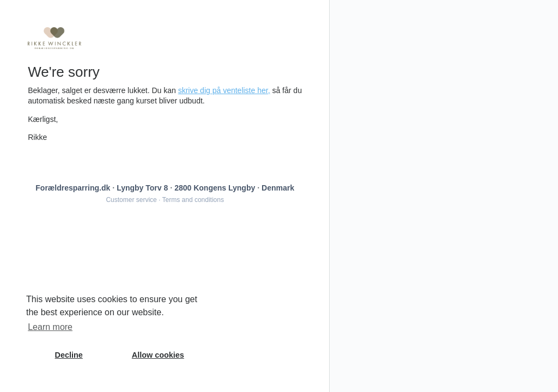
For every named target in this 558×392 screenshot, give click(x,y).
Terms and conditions (193, 200)
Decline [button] (69, 355)
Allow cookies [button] (158, 355)
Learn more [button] (50, 327)
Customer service (131, 200)
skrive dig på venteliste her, (224, 90)
